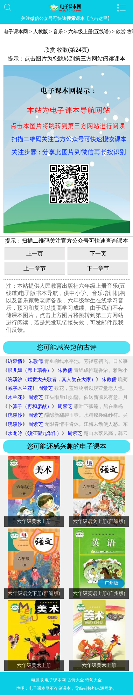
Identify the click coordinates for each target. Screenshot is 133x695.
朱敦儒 (35, 361)
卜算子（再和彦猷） (30, 406)
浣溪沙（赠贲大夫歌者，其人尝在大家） (52, 379)
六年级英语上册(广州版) (99, 593)
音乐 (58, 31)
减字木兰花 (20, 388)
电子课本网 (16, 31)
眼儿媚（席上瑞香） (30, 370)
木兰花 (15, 397)
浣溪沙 (15, 415)
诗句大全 (93, 680)
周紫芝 (45, 388)
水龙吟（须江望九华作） (35, 433)
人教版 (40, 31)
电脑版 (37, 680)
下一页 (98, 254)
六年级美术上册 (34, 521)
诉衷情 (15, 361)
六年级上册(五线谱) (89, 31)
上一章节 (34, 268)
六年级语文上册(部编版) (99, 521)
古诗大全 (75, 680)
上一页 (34, 254)
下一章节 (98, 268)
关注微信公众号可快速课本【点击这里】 (66, 18)
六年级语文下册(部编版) (34, 593)
